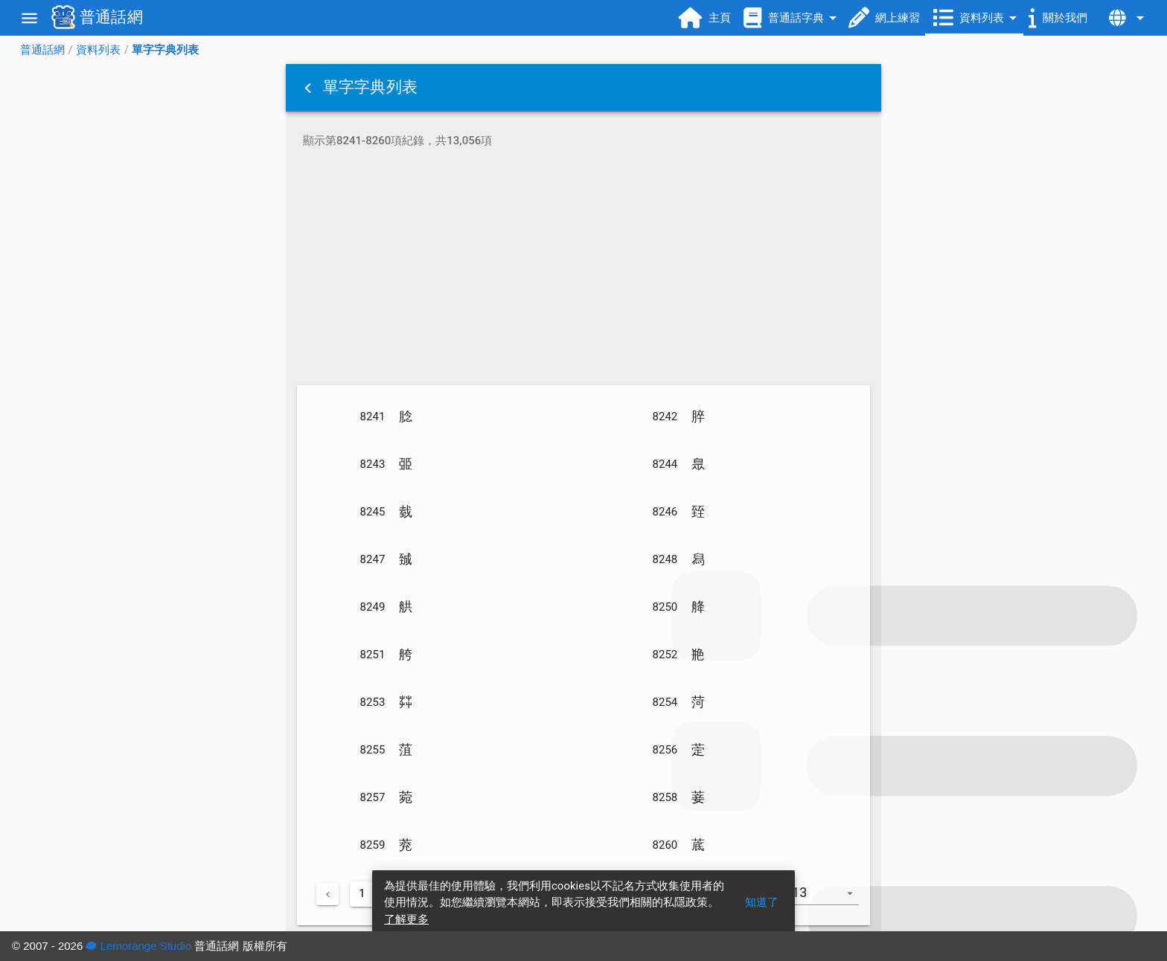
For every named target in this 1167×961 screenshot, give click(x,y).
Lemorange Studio (138, 945)
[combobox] (827, 900)
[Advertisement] (583, 269)
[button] (309, 87)
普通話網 (42, 50)
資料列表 (98, 50)
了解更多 (406, 919)
